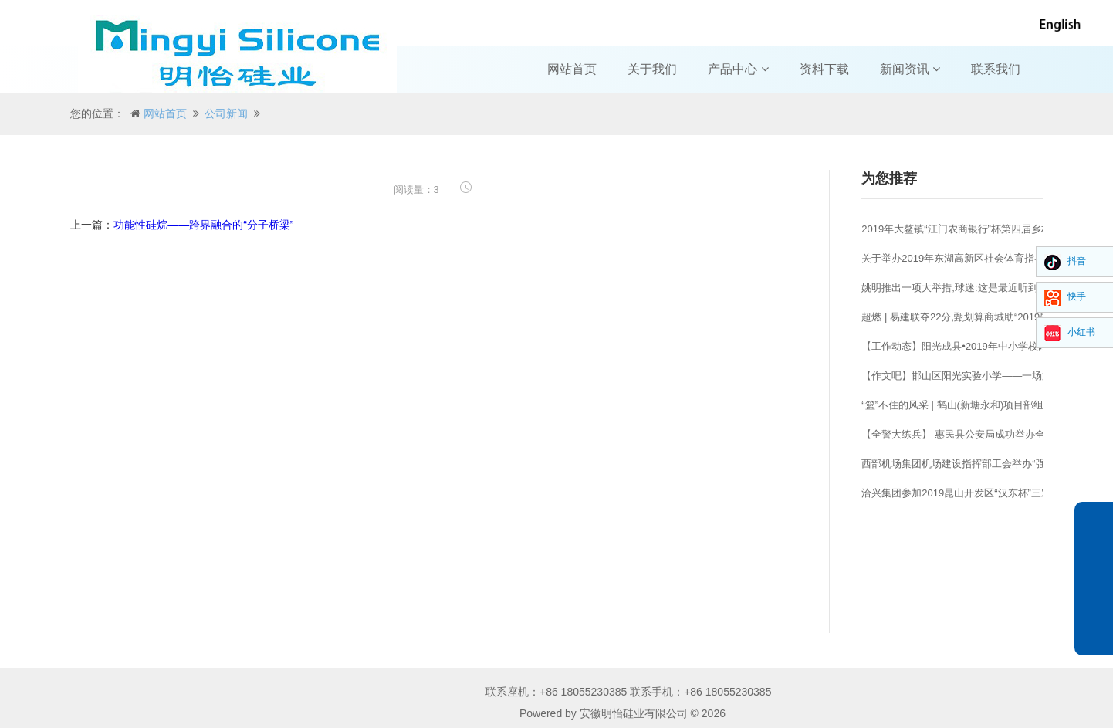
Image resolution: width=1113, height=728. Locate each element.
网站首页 (572, 69)
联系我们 (995, 69)
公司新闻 (226, 113)
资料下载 (824, 69)
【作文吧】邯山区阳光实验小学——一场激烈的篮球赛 (981, 375)
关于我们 (652, 69)
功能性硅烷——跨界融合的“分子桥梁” (203, 224)
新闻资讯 (910, 69)
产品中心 (738, 69)
